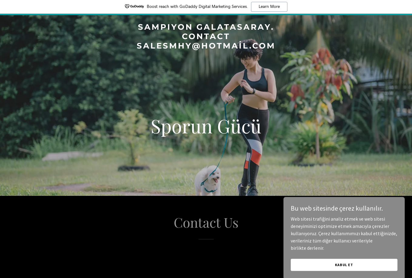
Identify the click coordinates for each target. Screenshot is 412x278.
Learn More (269, 7)
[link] (206, 47)
